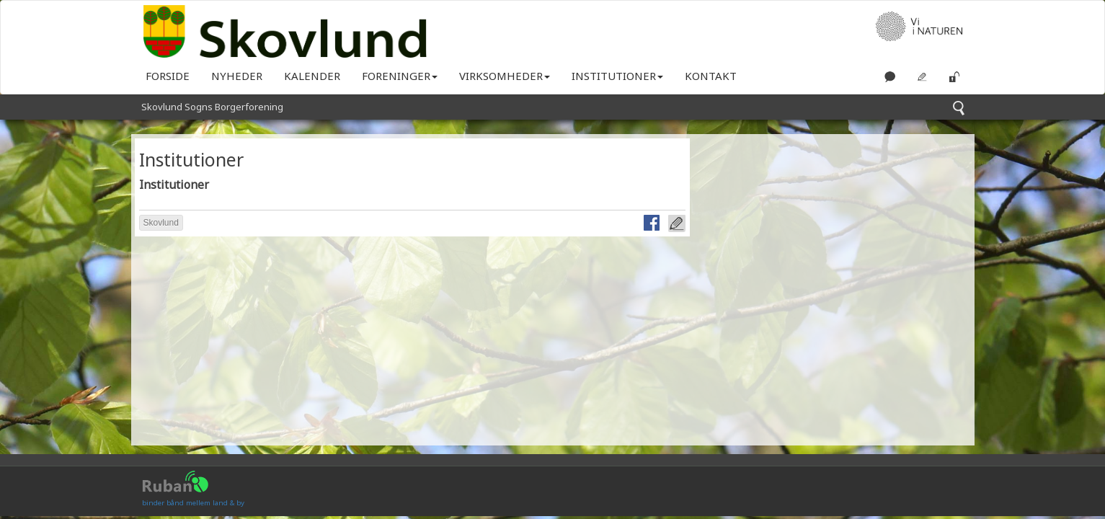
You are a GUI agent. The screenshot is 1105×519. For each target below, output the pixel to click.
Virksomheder (504, 75)
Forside (168, 75)
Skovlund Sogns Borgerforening (212, 106)
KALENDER (312, 75)
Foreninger (400, 75)
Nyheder (236, 75)
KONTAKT (711, 75)
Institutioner (617, 75)
